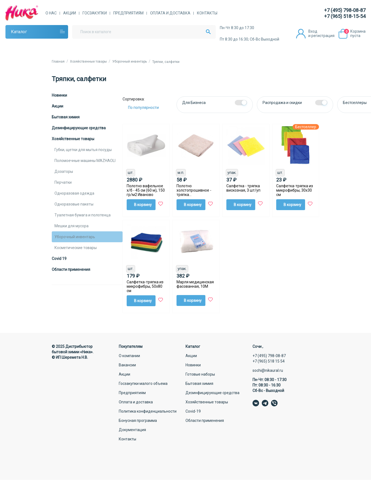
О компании (129, 356)
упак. (231, 172)
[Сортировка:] (147, 107)
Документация (132, 430)
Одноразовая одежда (74, 193)
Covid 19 (59, 258)
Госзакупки (95, 13)
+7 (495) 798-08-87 (345, 10)
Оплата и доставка (170, 13)
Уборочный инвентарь (74, 237)
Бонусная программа (138, 420)
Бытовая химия (66, 117)
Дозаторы (63, 171)
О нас (51, 13)
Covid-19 (193, 411)
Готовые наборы (200, 374)
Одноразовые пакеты (73, 204)
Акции (69, 13)
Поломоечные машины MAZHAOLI (84, 160)
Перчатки (63, 182)
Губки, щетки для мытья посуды (83, 150)
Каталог (19, 31)
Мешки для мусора (71, 226)
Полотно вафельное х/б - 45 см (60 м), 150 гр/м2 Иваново (146, 190)
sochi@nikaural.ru (268, 370)
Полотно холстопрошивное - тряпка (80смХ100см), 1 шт (194, 190)
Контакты (207, 13)
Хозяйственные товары (73, 139)
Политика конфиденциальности (148, 411)
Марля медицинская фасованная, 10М (195, 284)
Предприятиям (128, 13)
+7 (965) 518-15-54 (345, 16)
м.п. (181, 172)
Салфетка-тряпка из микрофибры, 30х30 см (294, 190)
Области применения (71, 269)
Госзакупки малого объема (143, 383)
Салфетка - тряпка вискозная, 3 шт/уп (243, 188)
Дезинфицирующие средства (79, 128)
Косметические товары (75, 248)
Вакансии (127, 365)
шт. (130, 172)
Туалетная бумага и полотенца (82, 215)
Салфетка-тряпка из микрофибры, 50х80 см (145, 286)
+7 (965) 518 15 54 (269, 361)
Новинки (59, 95)
